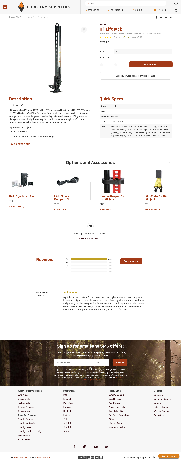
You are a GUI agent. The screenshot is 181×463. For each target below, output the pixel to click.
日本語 (66, 419)
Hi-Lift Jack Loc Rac (21, 196)
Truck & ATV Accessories (19, 17)
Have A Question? (19, 144)
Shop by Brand (25, 427)
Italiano (66, 415)
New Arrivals (24, 435)
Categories (92, 10)
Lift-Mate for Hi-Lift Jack (156, 198)
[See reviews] (116, 37)
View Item (16, 207)
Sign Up (120, 363)
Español (67, 399)
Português (68, 403)
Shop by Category (26, 419)
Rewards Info (24, 411)
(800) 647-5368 (20, 457)
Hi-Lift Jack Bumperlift (61, 198)
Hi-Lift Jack (111, 29)
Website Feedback (162, 411)
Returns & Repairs (26, 407)
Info (65, 395)
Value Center (24, 439)
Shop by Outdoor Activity (29, 431)
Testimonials (24, 403)
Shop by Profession (27, 423)
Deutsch (67, 411)
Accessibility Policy (117, 407)
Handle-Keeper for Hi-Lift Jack (112, 198)
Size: (102, 51)
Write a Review (131, 261)
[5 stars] (106, 37)
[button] (164, 163)
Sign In (137, 10)
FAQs (111, 419)
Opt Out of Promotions (119, 415)
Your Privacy (114, 403)
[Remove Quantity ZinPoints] (101, 64)
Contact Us (159, 395)
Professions (114, 10)
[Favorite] (84, 30)
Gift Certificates (116, 423)
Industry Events (161, 407)
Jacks (48, 17)
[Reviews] (110, 37)
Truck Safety (38, 17)
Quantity (105, 57)
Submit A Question (90, 239)
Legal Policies (115, 399)
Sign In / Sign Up (116, 395)
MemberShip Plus (117, 427)
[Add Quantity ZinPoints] (116, 64)
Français (67, 407)
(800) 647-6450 (43, 457)
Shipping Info (24, 399)
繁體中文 (67, 427)
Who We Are (24, 395)
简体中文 (67, 423)
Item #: (136, 37)
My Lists (160, 10)
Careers (157, 403)
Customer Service (162, 399)
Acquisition (159, 415)
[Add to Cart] (150, 64)
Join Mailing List (116, 411)
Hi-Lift (104, 25)
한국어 (66, 431)
